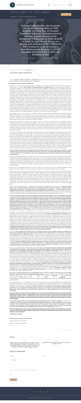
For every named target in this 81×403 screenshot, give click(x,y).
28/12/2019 (21, 70)
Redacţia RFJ (29, 70)
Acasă (24, 58)
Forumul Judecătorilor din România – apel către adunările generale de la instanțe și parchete (56, 345)
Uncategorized (13, 70)
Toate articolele (30, 58)
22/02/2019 (56, 342)
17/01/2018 (25, 342)
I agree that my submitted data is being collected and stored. (24, 372)
